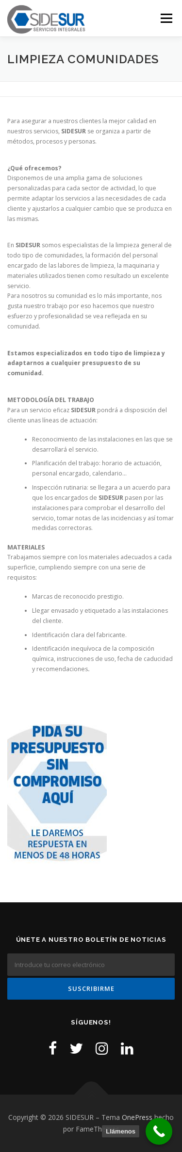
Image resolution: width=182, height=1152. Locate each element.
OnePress (137, 1117)
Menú (166, 18)
